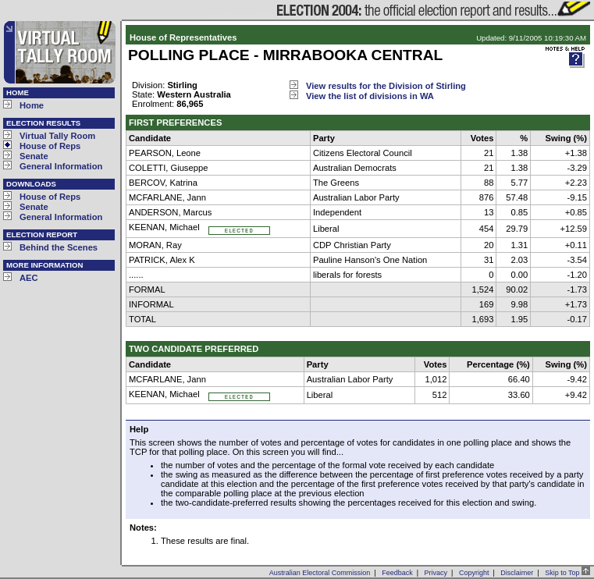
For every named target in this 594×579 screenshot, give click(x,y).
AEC (29, 277)
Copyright (474, 573)
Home (32, 105)
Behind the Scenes (59, 247)
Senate (34, 156)
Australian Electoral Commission (320, 573)
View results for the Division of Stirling (386, 86)
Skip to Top (567, 573)
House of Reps (50, 146)
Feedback (397, 573)
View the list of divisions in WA (370, 96)
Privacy (436, 573)
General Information (61, 166)
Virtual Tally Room (57, 135)
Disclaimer (516, 573)
